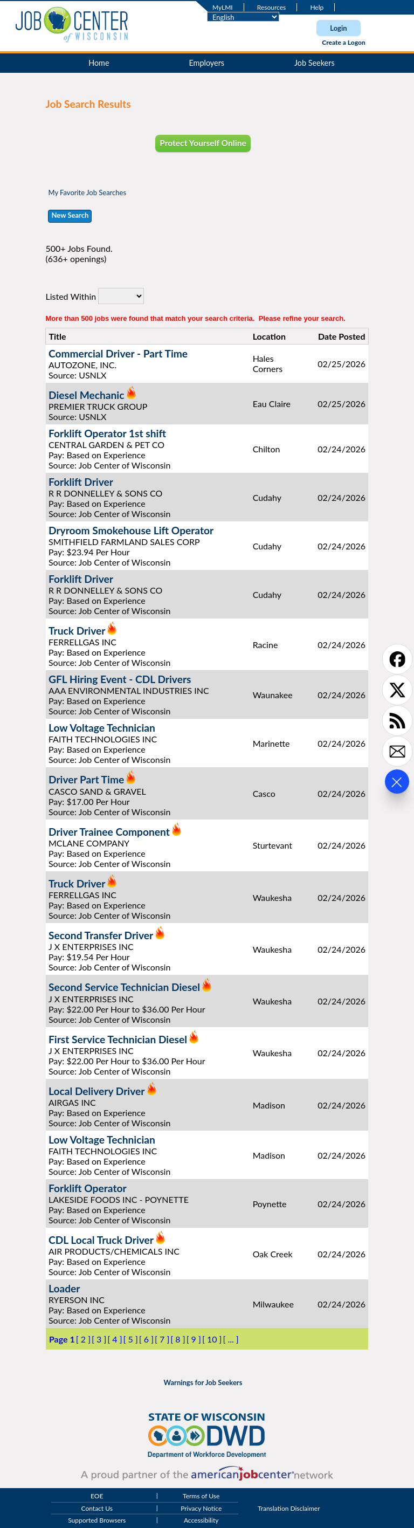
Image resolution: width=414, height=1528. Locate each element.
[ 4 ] (114, 1339)
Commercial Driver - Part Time (118, 353)
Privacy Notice (201, 1508)
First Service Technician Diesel (118, 1039)
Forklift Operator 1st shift (107, 433)
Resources (271, 7)
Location (269, 336)
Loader (64, 1288)
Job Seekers (314, 62)
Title (57, 336)
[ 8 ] (177, 1339)
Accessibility (201, 1521)
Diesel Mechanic (87, 395)
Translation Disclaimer (289, 1508)
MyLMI (222, 7)
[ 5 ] (130, 1339)
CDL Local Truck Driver (101, 1240)
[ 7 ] (162, 1339)
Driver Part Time (86, 780)
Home (98, 62)
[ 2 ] (83, 1339)
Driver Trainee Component (109, 831)
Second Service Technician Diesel (124, 987)
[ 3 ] (99, 1339)
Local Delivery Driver (96, 1091)
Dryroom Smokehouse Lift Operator (131, 530)
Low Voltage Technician (102, 727)
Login (338, 28)
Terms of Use (201, 1496)
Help (316, 7)
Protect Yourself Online (203, 143)
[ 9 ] (194, 1339)
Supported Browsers (97, 1521)
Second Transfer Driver (101, 935)
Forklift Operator (88, 1188)
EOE (97, 1496)
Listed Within (70, 296)
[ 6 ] (146, 1339)
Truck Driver (77, 630)
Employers (207, 62)
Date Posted (341, 336)
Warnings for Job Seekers (203, 1382)
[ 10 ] (212, 1339)
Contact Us (97, 1508)
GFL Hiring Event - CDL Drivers (120, 679)
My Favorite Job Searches (87, 192)
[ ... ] (230, 1339)
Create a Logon (343, 42)
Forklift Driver (81, 482)
